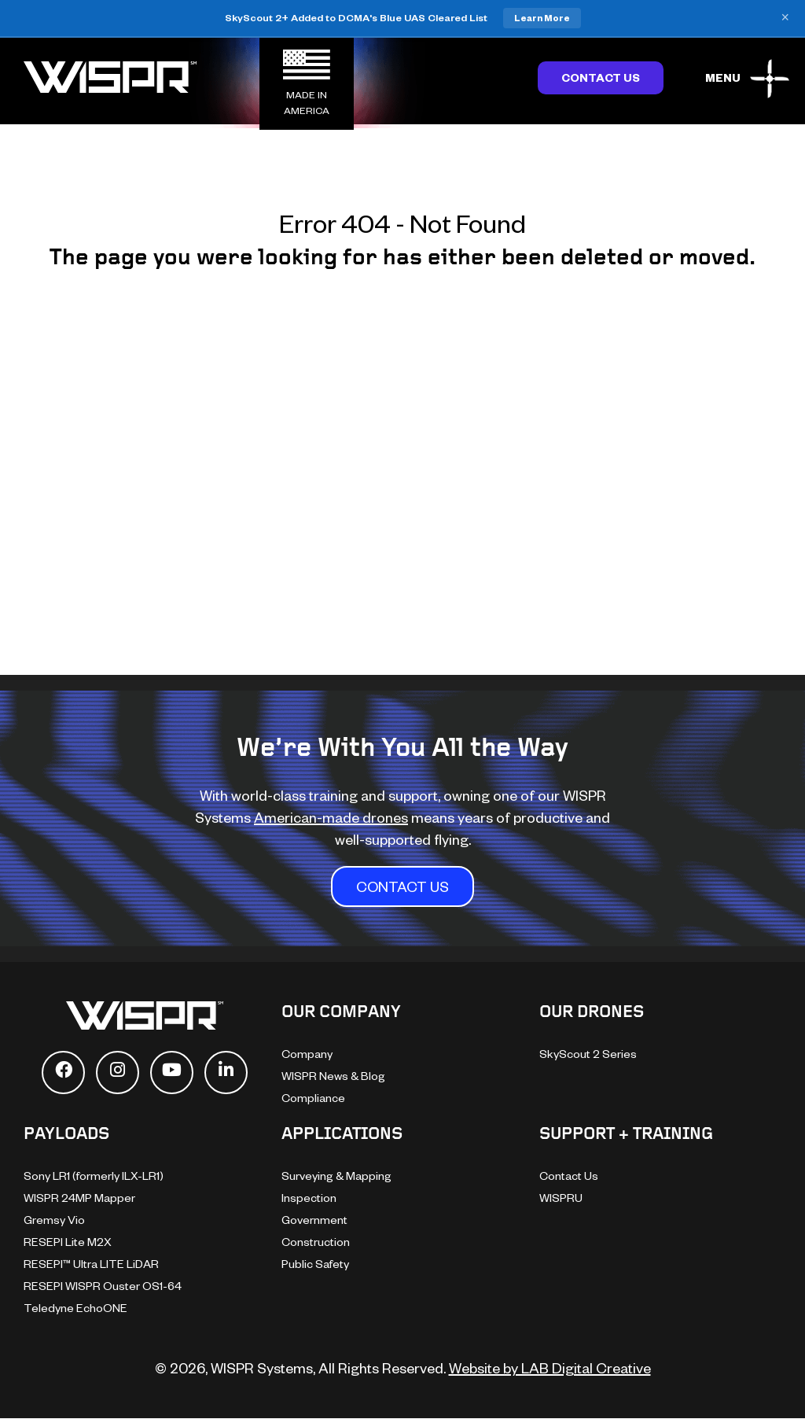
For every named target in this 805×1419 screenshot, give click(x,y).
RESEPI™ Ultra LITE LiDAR (91, 1263)
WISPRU (561, 1197)
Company (307, 1053)
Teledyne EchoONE (75, 1307)
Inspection (308, 1197)
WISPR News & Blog (333, 1075)
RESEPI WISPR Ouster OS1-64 (103, 1285)
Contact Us (600, 77)
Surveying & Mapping (336, 1175)
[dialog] (775, 1387)
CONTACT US (402, 886)
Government (314, 1219)
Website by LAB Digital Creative (550, 1367)
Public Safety (315, 1263)
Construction (315, 1241)
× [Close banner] (785, 18)
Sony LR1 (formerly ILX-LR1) (94, 1175)
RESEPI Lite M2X (68, 1241)
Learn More (542, 18)
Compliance (313, 1097)
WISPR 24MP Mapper (79, 1197)
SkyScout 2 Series (588, 1053)
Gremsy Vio (54, 1219)
